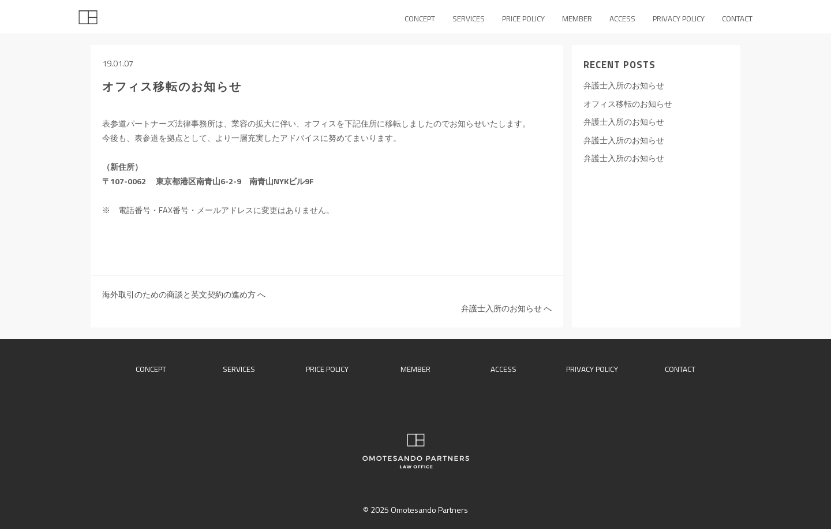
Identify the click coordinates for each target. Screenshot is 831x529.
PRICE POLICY (523, 18)
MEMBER (577, 18)
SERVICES (468, 18)
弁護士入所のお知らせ (623, 85)
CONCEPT (420, 18)
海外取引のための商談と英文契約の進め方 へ (183, 294)
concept (151, 369)
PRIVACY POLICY (679, 18)
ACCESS (622, 18)
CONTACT (737, 18)
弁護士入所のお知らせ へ (506, 308)
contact (680, 369)
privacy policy (592, 369)
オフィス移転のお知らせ (627, 104)
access (503, 369)
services (239, 369)
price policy (327, 369)
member (415, 369)
